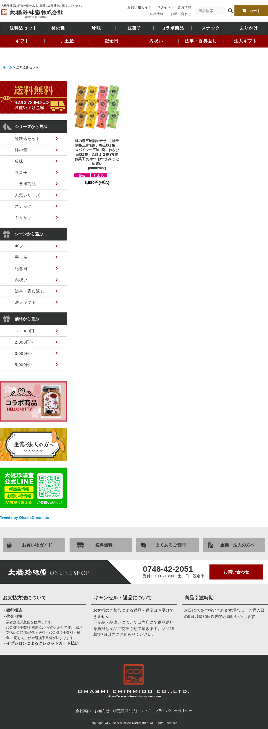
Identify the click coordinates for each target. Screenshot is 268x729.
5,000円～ (24, 364)
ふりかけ (249, 28)
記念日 (112, 41)
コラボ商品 (172, 28)
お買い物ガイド (139, 7)
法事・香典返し (201, 41)
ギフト (22, 41)
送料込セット (23, 28)
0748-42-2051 (168, 569)
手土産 (67, 41)
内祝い (156, 41)
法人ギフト (245, 41)
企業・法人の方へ (237, 545)
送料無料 (104, 545)
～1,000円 (24, 331)
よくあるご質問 (170, 545)
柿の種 (58, 28)
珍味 (96, 28)
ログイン (164, 7)
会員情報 (184, 7)
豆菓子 (135, 28)
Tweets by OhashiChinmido (24, 517)
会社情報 (157, 14)
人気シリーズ (27, 195)
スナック (210, 28)
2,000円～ (24, 342)
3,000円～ (24, 353)
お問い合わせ (181, 14)
